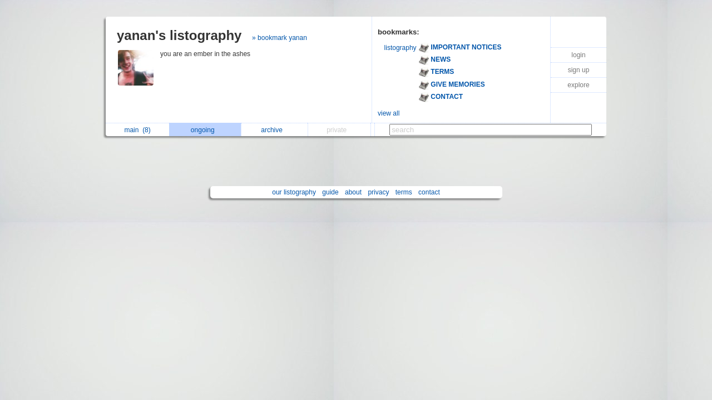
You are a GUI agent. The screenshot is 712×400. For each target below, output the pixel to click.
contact (429, 192)
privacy (378, 192)
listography (400, 48)
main (137, 130)
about (353, 192)
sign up (579, 70)
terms (403, 192)
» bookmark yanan (279, 38)
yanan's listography (179, 35)
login (578, 55)
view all (388, 113)
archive (274, 130)
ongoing (205, 130)
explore (578, 85)
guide (330, 192)
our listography (294, 192)
